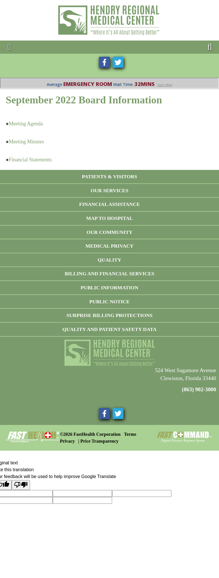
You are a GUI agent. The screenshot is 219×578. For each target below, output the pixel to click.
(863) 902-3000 (199, 389)
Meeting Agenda (26, 124)
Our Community (109, 232)
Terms (130, 434)
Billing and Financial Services (110, 273)
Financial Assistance (109, 204)
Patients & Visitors (109, 176)
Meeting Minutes (26, 141)
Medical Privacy (110, 246)
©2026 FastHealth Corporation (90, 434)
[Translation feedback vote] (82, 500)
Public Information (109, 287)
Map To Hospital (109, 218)
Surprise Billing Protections (109, 315)
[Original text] (141, 493)
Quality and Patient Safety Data (109, 329)
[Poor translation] (21, 485)
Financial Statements (30, 159)
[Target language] (82, 493)
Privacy (67, 441)
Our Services (109, 190)
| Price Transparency (98, 441)
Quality (109, 260)
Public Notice (109, 301)
